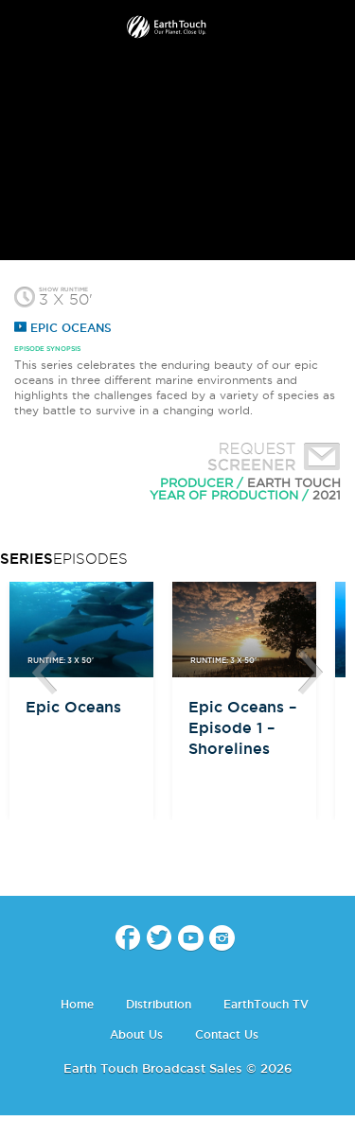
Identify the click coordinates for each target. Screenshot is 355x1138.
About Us (136, 1034)
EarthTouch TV (266, 1004)
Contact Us (226, 1034)
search (334, 29)
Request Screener (270, 459)
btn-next (310, 672)
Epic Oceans (63, 328)
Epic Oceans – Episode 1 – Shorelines (242, 727)
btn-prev (44, 672)
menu (21, 28)
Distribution (158, 1004)
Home (77, 1004)
